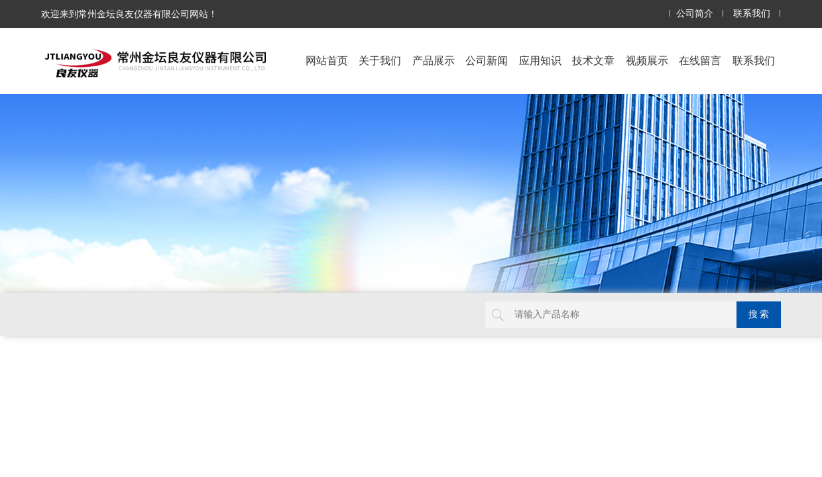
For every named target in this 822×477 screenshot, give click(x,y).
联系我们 (751, 13)
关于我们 (380, 60)
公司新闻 (486, 60)
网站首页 (327, 60)
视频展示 (647, 60)
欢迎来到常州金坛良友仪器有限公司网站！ (129, 14)
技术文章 (593, 60)
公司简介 (694, 13)
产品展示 (433, 60)
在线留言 (700, 60)
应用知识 (540, 60)
